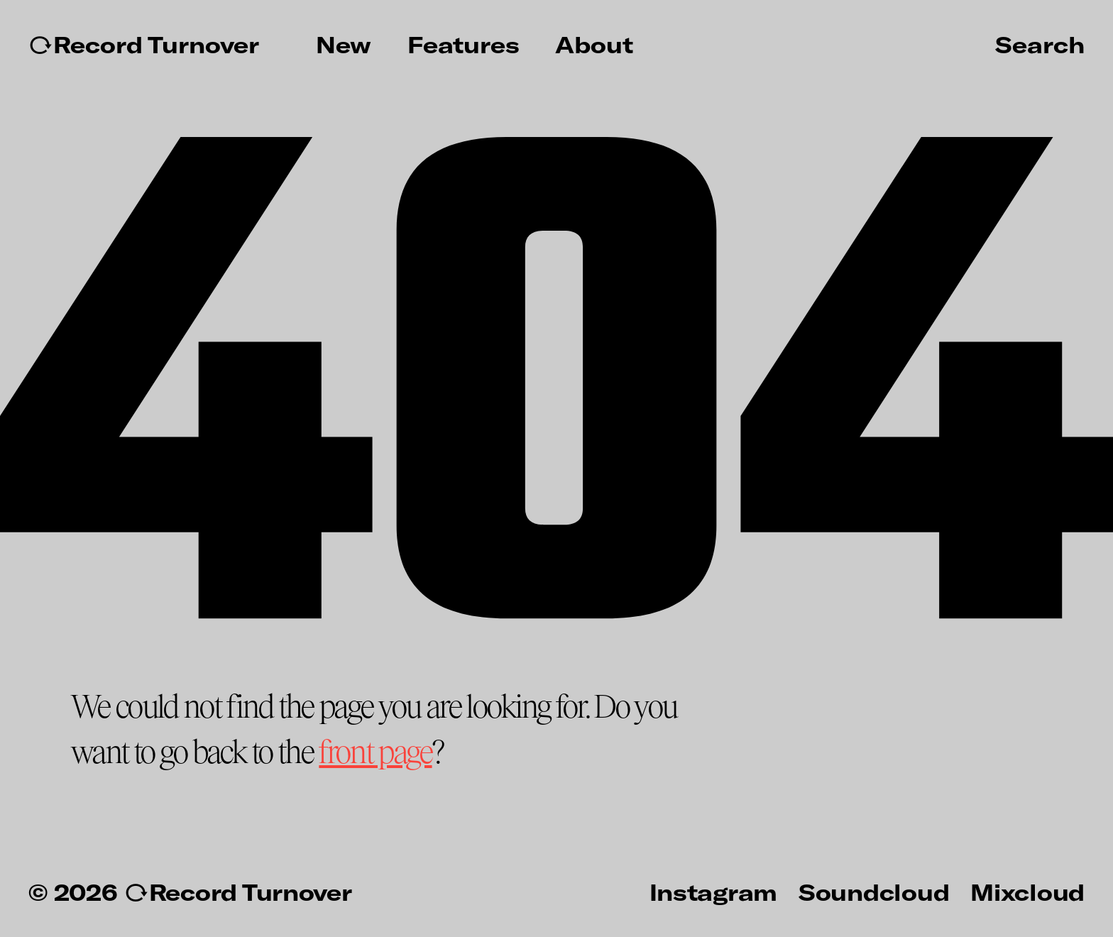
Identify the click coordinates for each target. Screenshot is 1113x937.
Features (463, 45)
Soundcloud (874, 891)
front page (375, 752)
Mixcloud (1027, 891)
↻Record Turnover (143, 45)
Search (1040, 44)
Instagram (713, 891)
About (594, 45)
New (343, 45)
